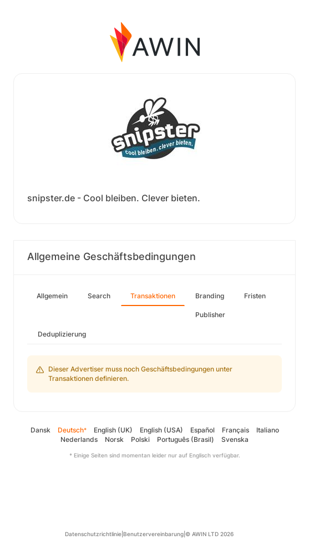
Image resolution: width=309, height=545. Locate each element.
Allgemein (52, 296)
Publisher (210, 314)
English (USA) (161, 430)
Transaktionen (152, 296)
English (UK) (113, 430)
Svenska (235, 439)
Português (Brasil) (185, 439)
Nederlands (79, 439)
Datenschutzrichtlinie (93, 534)
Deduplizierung (62, 334)
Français (235, 430)
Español (202, 430)
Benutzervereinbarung (153, 534)
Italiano (267, 430)
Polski (140, 439)
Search (99, 296)
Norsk (114, 439)
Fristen (255, 296)
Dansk (40, 430)
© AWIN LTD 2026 (209, 534)
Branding (209, 296)
